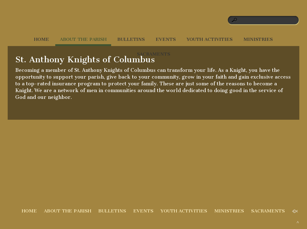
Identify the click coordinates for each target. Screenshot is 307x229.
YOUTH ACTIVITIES (210, 39)
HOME (41, 39)
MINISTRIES (258, 39)
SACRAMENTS (153, 54)
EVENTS (166, 39)
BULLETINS (131, 39)
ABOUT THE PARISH (83, 39)
